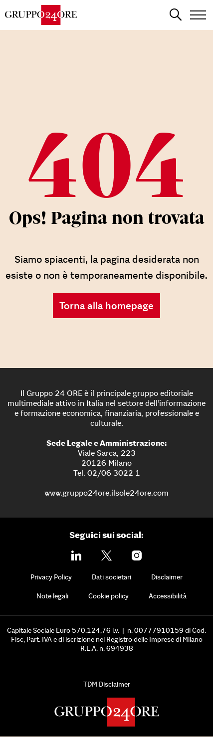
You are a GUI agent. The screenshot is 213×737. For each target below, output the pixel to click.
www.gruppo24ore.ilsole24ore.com (106, 493)
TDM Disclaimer (106, 684)
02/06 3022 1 (113, 473)
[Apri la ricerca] (175, 14)
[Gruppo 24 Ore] (41, 15)
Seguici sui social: (106, 535)
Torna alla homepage (106, 305)
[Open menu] (198, 15)
